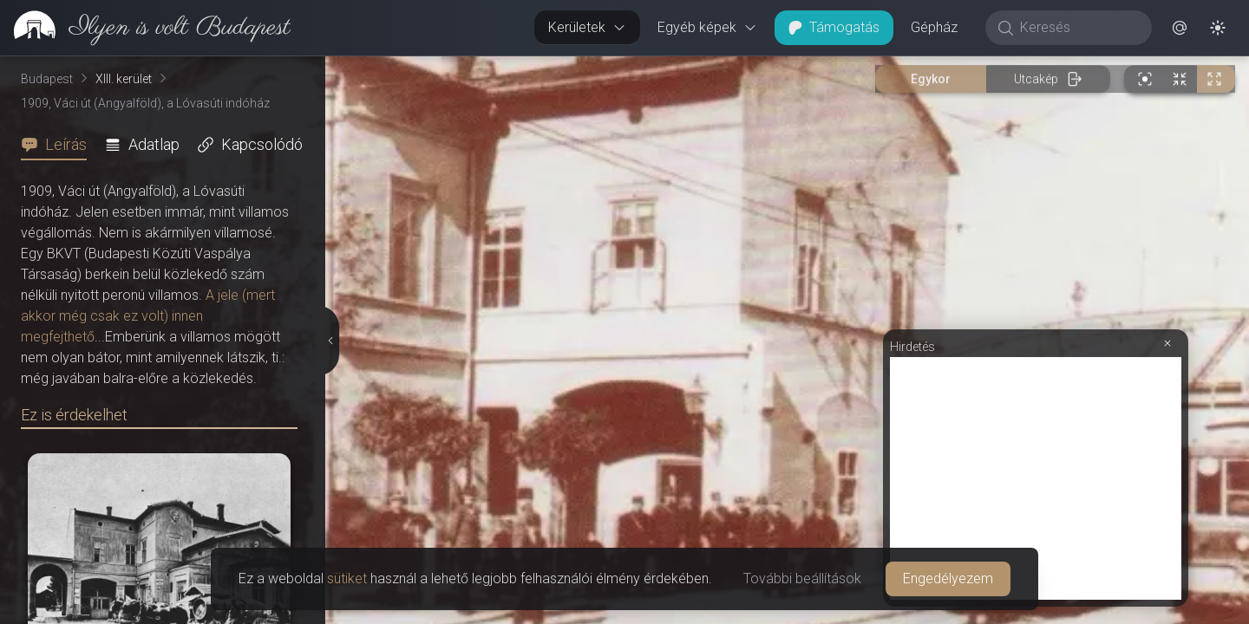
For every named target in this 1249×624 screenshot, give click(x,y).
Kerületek (587, 27)
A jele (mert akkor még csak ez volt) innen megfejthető (148, 316)
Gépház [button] (934, 27)
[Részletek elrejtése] (329, 340)
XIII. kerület (123, 79)
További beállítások (802, 578)
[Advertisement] (1035, 478)
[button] (1179, 27)
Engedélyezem (948, 578)
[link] (145, 28)
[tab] (59, 144)
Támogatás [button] (834, 27)
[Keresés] (1078, 27)
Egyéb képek (707, 27)
